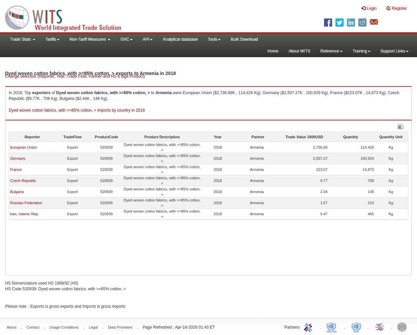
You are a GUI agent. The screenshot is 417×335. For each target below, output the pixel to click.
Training (362, 51)
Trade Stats (22, 39)
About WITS (300, 51)
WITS (67, 17)
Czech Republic (23, 181)
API (148, 39)
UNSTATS (356, 326)
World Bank (403, 326)
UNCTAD (333, 326)
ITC (309, 326)
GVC (127, 39)
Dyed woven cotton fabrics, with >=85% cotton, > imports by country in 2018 (77, 110)
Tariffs (52, 39)
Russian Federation (26, 203)
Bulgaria (17, 192)
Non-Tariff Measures (90, 39)
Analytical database (180, 39)
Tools (214, 39)
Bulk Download (244, 39)
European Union (23, 147)
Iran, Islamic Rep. (24, 214)
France (16, 170)
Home (273, 51)
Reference (331, 51)
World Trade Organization (380, 326)
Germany (17, 158)
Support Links (395, 51)
